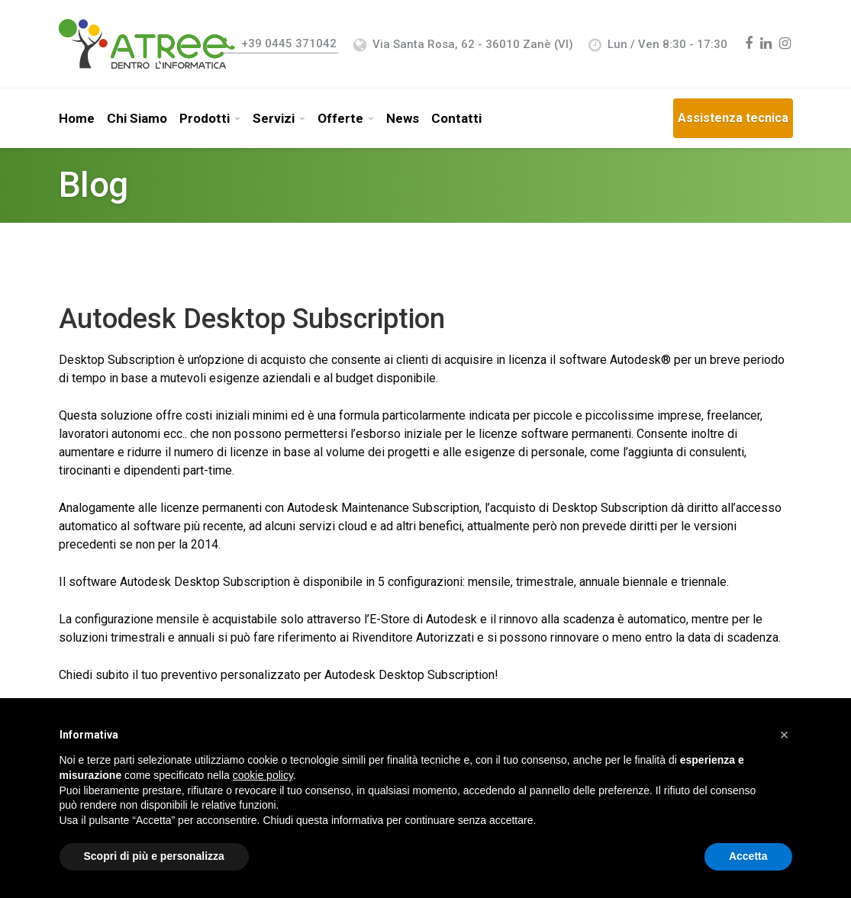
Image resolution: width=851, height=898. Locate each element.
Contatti (456, 118)
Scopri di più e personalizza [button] (154, 856)
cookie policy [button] (263, 775)
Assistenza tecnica (733, 118)
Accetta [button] (748, 856)
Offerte (340, 118)
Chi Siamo (137, 118)
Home (77, 118)
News (402, 118)
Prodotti (204, 118)
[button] (784, 735)
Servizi (274, 118)
